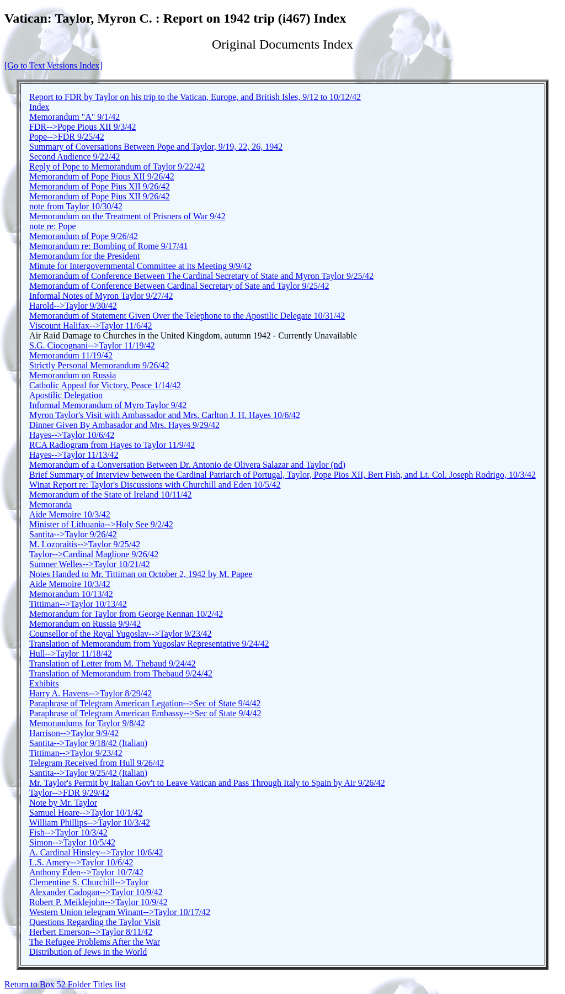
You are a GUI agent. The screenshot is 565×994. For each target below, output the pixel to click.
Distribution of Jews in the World (88, 951)
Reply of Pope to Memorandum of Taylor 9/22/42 (117, 166)
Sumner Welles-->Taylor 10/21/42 (89, 564)
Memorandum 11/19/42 (71, 355)
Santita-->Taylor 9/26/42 (73, 534)
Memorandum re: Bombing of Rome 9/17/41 (108, 246)
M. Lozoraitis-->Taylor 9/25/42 (84, 544)
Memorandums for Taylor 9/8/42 (87, 723)
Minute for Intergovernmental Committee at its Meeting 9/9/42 (140, 266)
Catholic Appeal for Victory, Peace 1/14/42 (105, 385)
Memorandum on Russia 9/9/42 (85, 623)
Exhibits (43, 683)
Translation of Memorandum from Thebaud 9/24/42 (120, 673)
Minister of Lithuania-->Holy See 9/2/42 (101, 524)
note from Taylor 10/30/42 (75, 206)
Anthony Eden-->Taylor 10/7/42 (86, 872)
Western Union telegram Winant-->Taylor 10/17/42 (119, 912)
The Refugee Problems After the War (94, 942)
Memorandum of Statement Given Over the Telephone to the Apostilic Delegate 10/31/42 (187, 315)
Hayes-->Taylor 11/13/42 (74, 454)
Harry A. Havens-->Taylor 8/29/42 (90, 693)
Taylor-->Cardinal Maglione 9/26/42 (93, 554)
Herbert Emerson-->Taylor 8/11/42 (90, 932)
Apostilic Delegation (66, 395)
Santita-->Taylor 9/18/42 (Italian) (88, 743)
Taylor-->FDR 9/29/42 (69, 792)
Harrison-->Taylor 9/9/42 (74, 733)
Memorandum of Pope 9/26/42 (83, 236)
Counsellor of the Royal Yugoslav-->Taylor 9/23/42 (120, 633)
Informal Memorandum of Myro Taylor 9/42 (107, 405)
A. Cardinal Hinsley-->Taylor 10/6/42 (96, 852)
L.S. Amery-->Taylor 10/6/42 (81, 862)
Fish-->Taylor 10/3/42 (68, 832)
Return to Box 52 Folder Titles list (65, 984)
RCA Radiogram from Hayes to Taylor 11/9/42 (112, 445)
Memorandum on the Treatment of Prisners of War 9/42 (127, 216)
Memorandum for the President (84, 256)
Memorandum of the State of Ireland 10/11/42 (110, 494)
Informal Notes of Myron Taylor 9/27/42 (101, 295)
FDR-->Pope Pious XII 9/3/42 (82, 126)
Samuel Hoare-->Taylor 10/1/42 (85, 812)
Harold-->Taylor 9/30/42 (73, 305)
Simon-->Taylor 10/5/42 (72, 842)
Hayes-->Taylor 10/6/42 (71, 435)
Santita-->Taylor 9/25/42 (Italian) (88, 773)
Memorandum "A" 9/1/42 (74, 116)
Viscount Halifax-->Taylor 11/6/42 (90, 325)
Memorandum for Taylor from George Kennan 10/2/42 (126, 613)
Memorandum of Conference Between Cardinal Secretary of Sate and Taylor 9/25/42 (179, 285)
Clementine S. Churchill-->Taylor (88, 882)
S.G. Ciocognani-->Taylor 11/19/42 (92, 345)
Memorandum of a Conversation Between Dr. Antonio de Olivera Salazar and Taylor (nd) (187, 464)
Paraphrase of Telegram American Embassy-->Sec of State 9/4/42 (145, 713)
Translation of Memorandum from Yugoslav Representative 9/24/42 (149, 643)
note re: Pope (52, 226)
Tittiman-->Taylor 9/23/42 (75, 753)
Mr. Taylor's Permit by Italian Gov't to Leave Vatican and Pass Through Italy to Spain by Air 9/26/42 (207, 782)
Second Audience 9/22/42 (74, 156)
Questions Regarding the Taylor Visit (94, 922)
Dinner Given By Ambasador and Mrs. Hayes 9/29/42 (124, 425)
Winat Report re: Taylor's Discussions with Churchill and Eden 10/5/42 (154, 484)
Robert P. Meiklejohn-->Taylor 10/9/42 (98, 902)
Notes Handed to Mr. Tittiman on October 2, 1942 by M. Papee (140, 574)
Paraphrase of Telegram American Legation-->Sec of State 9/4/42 (144, 703)
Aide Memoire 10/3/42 (69, 514)
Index (39, 107)
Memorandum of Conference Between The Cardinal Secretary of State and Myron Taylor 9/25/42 (201, 276)
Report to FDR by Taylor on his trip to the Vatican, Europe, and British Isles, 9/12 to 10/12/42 (195, 97)
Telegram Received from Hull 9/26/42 (96, 763)
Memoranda (50, 504)
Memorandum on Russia (72, 375)
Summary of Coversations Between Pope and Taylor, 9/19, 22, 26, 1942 (155, 146)
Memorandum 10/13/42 (71, 594)
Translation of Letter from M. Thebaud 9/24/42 (112, 663)
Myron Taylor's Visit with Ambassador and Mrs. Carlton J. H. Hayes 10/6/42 (164, 415)
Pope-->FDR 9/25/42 (66, 136)
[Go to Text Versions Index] (53, 65)
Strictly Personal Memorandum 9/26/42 (99, 365)
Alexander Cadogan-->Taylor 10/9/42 (96, 892)
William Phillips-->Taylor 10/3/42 (89, 822)
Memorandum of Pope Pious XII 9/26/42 (101, 176)
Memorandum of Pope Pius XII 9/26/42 (99, 186)
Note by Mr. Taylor (63, 802)
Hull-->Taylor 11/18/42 (70, 653)
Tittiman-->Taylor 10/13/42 (78, 604)
